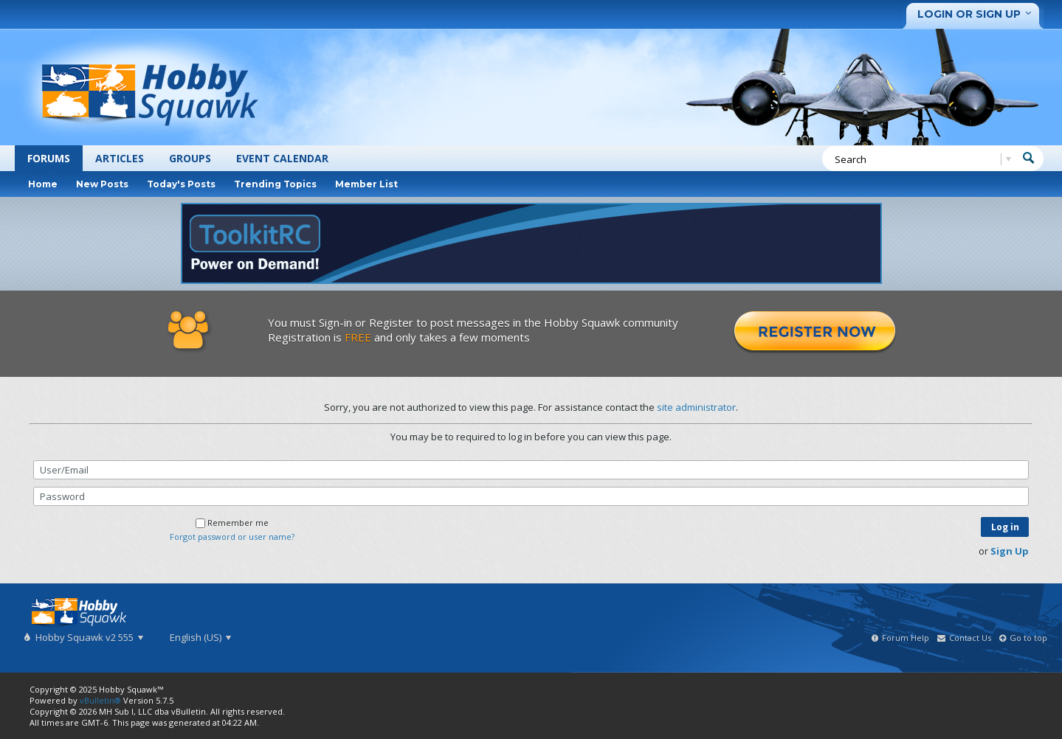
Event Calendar (282, 158)
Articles (119, 158)
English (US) (200, 637)
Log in (1005, 527)
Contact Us (970, 637)
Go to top (1028, 637)
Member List (366, 184)
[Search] (920, 159)
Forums (48, 158)
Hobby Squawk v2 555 (88, 637)
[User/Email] (531, 469)
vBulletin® (100, 700)
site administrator (696, 407)
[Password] (531, 496)
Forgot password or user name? (232, 537)
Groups (190, 158)
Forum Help (905, 637)
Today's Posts (181, 184)
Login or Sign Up (977, 14)
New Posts (102, 184)
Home (43, 184)
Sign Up (1009, 551)
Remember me (232, 522)
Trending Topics (275, 184)
